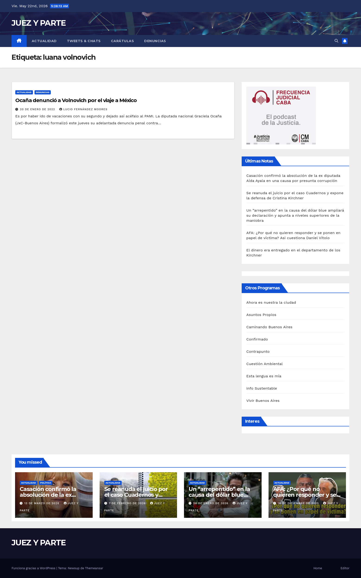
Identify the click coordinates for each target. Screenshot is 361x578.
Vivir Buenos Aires (262, 400)
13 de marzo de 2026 (42, 503)
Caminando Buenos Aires (269, 327)
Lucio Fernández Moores (83, 109)
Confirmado (257, 339)
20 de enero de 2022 (38, 109)
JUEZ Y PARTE (39, 23)
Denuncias (155, 41)
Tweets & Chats (84, 41)
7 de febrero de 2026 (128, 503)
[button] (336, 41)
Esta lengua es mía (263, 376)
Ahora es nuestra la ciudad (271, 302)
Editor (345, 568)
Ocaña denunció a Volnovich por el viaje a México (76, 100)
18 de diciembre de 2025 (299, 503)
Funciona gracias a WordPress (34, 568)
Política (45, 482)
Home (318, 568)
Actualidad (44, 41)
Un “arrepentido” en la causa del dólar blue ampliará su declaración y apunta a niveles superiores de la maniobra (295, 215)
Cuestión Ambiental (264, 364)
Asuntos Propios (261, 314)
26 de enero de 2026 (211, 503)
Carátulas (122, 41)
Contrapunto (258, 351)
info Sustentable (261, 388)
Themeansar (94, 568)
